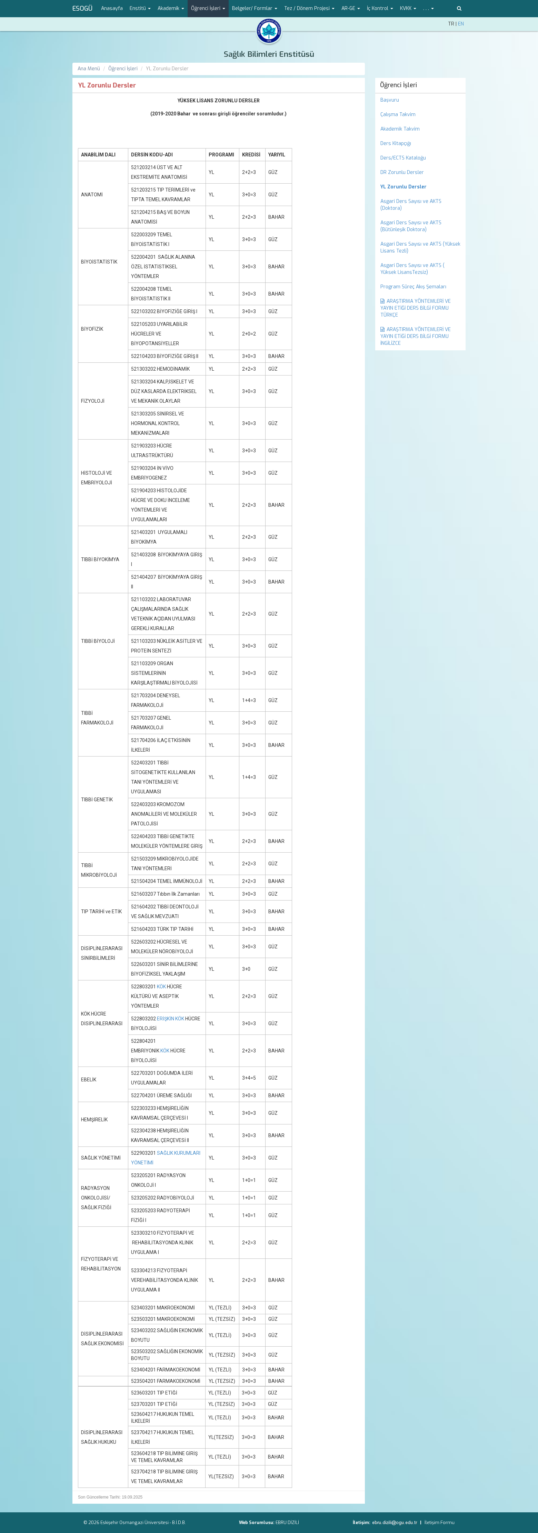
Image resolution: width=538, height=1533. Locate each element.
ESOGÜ (82, 8)
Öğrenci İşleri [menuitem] (398, 85)
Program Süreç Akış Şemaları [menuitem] (413, 287)
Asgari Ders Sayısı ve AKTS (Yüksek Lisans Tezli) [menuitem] (420, 247)
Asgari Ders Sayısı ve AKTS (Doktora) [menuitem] (410, 205)
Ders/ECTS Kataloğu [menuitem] (403, 158)
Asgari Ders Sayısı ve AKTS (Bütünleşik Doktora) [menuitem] (410, 226)
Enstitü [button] (140, 8)
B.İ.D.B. (179, 1522)
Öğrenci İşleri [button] (208, 8)
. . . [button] (428, 8)
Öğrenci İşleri (123, 68)
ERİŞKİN (165, 1018)
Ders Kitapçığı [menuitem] (395, 143)
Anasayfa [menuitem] (112, 8)
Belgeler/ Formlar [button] (254, 8)
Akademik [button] (171, 8)
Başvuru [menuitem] (389, 100)
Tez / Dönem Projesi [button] (309, 8)
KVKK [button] (408, 8)
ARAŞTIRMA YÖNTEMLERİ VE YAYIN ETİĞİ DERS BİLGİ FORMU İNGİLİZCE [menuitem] (415, 336)
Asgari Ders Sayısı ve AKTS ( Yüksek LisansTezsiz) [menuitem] (412, 269)
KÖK (161, 986)
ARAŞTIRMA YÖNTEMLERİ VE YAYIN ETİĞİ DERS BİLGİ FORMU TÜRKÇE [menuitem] (415, 308)
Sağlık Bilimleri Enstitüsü (269, 54)
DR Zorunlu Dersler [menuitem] (402, 172)
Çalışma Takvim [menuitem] (398, 114)
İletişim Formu (440, 1522)
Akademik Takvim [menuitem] (400, 129)
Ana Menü (89, 68)
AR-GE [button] (350, 8)
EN (461, 24)
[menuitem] (420, 187)
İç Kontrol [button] (380, 8)
